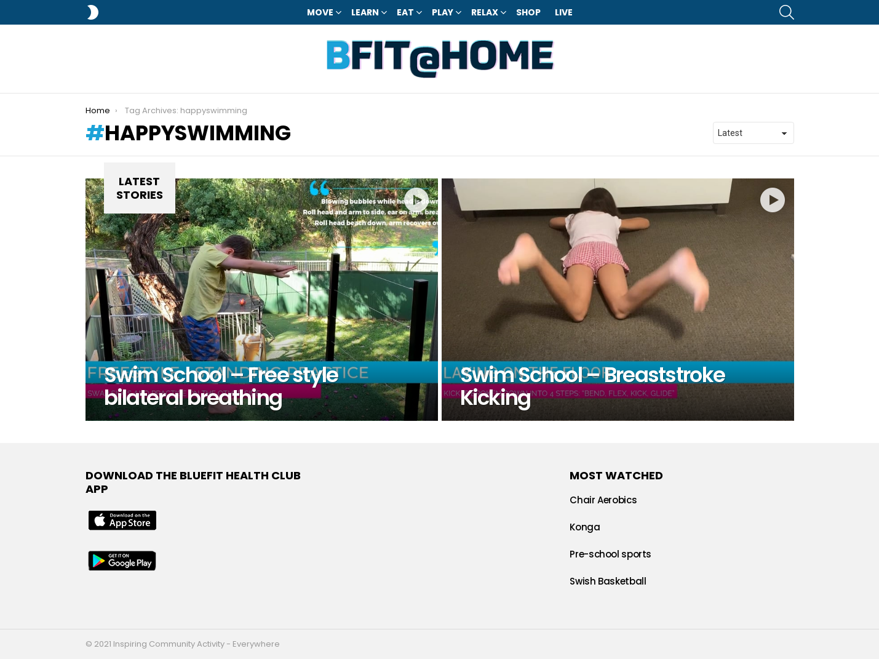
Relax (484, 12)
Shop (528, 12)
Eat (405, 12)
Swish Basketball (608, 581)
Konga (585, 527)
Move (320, 12)
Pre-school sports (610, 554)
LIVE (564, 12)
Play (442, 12)
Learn (365, 12)
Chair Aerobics (603, 499)
